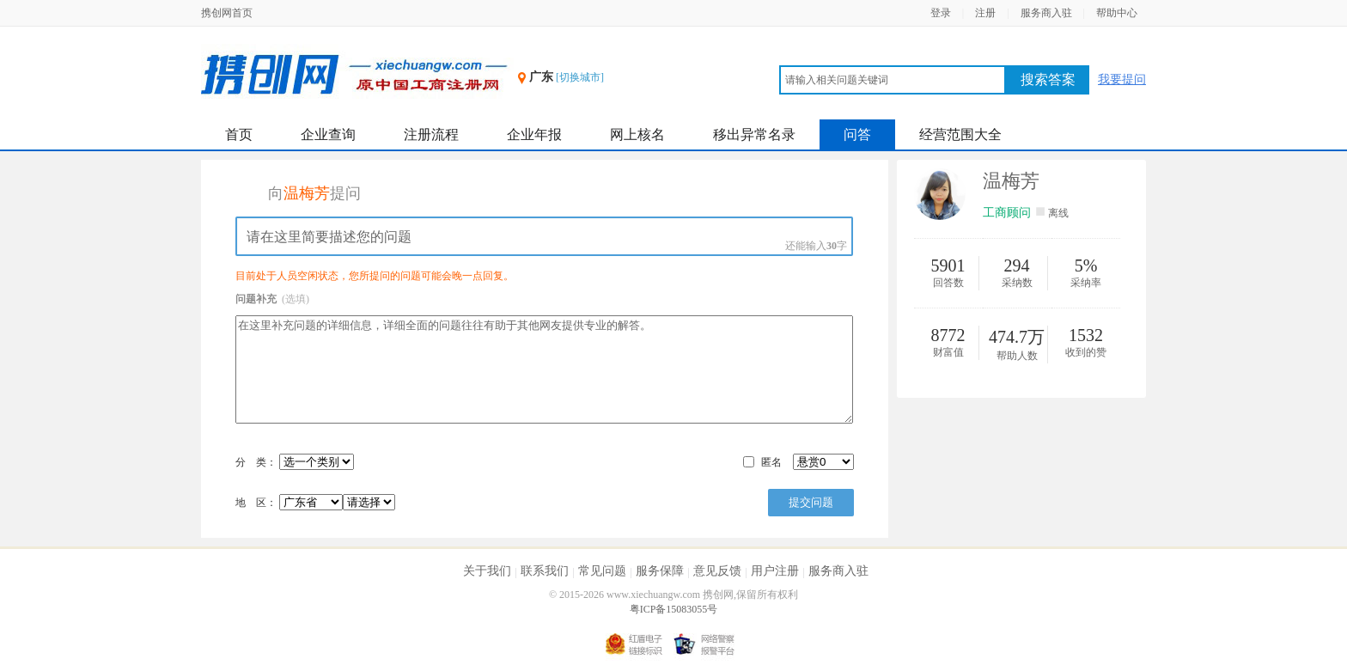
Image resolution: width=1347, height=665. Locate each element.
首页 (239, 134)
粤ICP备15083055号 (674, 609)
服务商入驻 (1046, 13)
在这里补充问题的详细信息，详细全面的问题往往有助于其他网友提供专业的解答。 (544, 369)
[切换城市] (580, 77)
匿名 (771, 462)
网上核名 (637, 134)
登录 (940, 13)
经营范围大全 (960, 134)
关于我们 (487, 570)
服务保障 (660, 570)
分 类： (256, 462)
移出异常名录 (754, 134)
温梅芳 (1011, 181)
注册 (985, 13)
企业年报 (534, 134)
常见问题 (602, 570)
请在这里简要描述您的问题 (544, 236)
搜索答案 (1048, 79)
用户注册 (775, 570)
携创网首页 (227, 13)
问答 (857, 134)
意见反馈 (717, 570)
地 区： (315, 503)
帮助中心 (1116, 13)
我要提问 (1122, 79)
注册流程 (431, 134)
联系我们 (545, 570)
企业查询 (328, 134)
